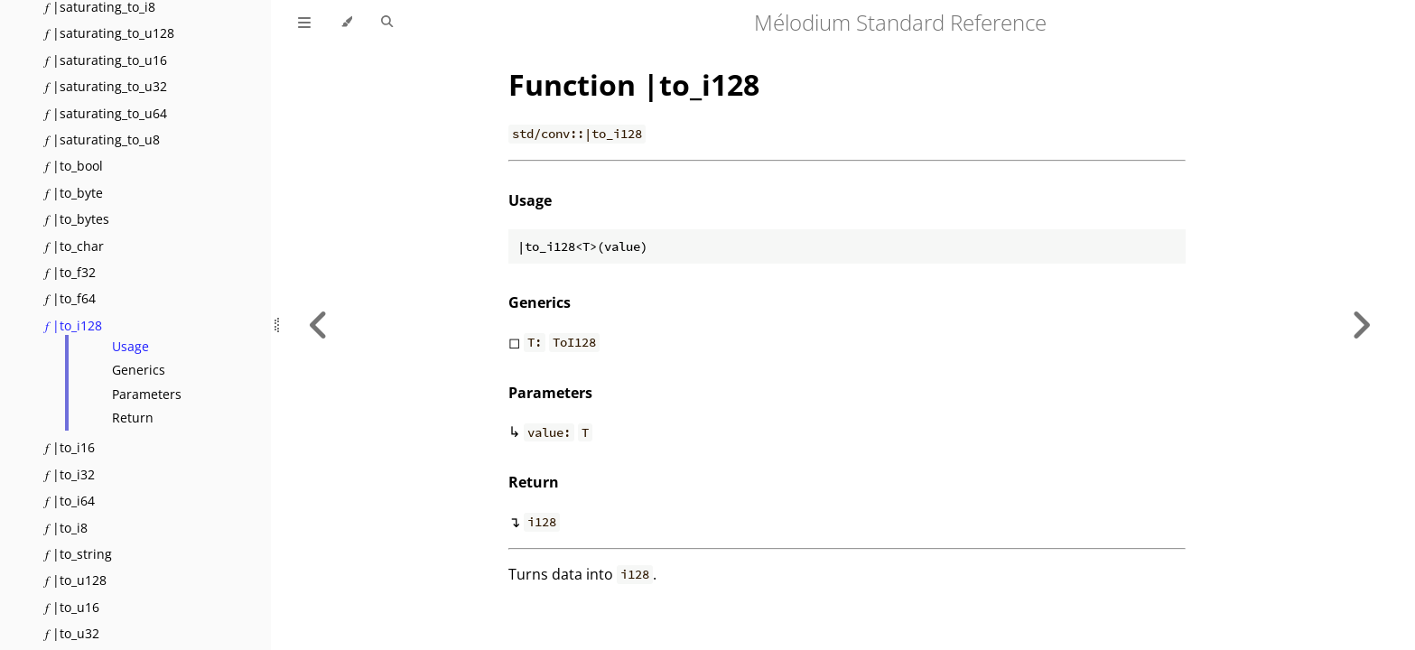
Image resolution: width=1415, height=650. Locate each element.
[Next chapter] (1360, 325)
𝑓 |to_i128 (73, 325)
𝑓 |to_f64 (70, 298)
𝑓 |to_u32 (72, 633)
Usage (130, 346)
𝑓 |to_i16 (70, 447)
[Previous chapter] (318, 325)
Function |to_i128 (633, 84)
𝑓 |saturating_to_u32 (106, 86)
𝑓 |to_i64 (70, 500)
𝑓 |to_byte (74, 192)
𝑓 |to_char (74, 246)
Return (133, 417)
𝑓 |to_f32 (70, 272)
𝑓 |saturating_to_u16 (106, 60)
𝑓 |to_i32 (70, 474)
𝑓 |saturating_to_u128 (109, 33)
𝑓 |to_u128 (76, 580)
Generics (138, 369)
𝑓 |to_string (78, 553)
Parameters (147, 394)
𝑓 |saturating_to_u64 (106, 113)
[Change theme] (346, 22)
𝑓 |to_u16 (72, 607)
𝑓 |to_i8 (66, 527)
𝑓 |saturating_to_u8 (102, 139)
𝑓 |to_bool (74, 165)
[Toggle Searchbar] (387, 22)
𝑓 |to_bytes (77, 219)
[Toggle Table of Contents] (304, 22)
